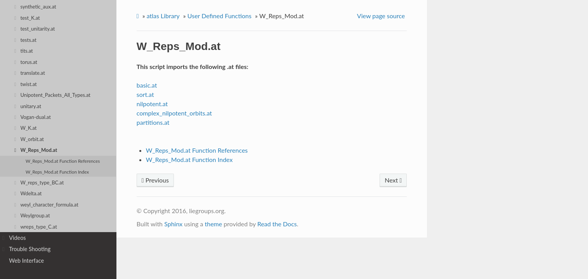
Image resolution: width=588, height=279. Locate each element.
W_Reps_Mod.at (35, 149)
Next (393, 180)
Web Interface (26, 260)
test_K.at (27, 17)
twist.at (25, 84)
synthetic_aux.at (35, 6)
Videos (14, 237)
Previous (155, 180)
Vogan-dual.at (32, 117)
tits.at (23, 50)
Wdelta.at (28, 193)
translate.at (29, 72)
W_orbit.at (29, 139)
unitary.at (27, 106)
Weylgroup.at (32, 215)
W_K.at (25, 127)
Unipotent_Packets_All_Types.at (52, 94)
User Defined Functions (219, 15)
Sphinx (173, 223)
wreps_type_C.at (35, 226)
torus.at (25, 62)
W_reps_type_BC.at (39, 182)
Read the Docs (277, 223)
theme (213, 223)
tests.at (25, 39)
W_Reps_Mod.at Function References (63, 161)
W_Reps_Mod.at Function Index (57, 171)
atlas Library (163, 15)
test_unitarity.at (34, 28)
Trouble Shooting (26, 249)
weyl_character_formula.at (46, 204)
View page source (381, 15)
